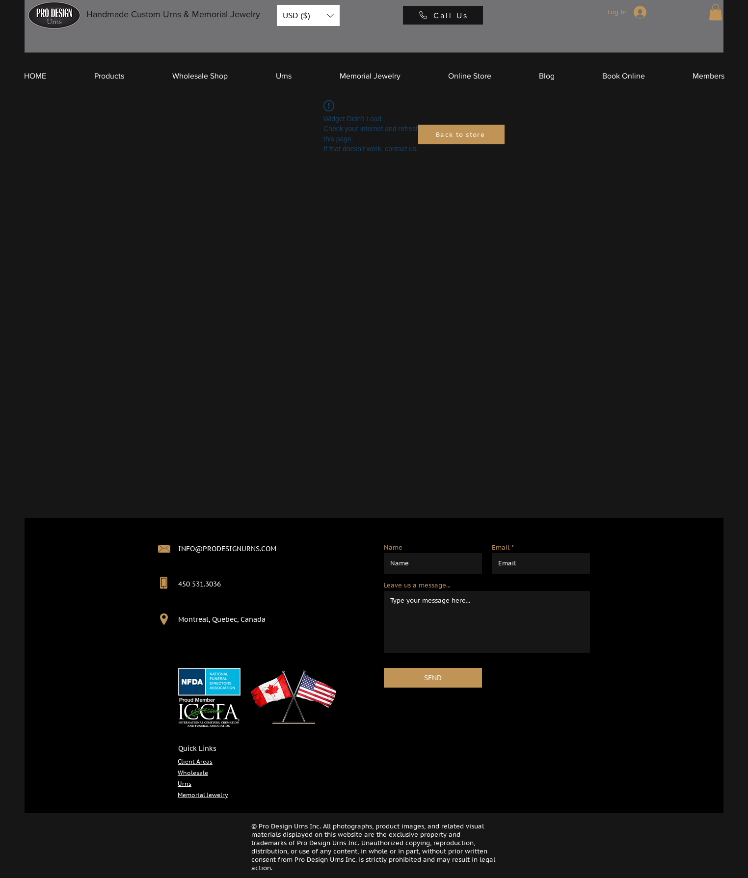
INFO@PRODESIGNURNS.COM (227, 548)
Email (500, 547)
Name (393, 547)
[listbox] (308, 15)
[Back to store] (461, 134)
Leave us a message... (417, 585)
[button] (308, 15)
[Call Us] (443, 15)
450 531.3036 (199, 584)
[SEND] (433, 678)
